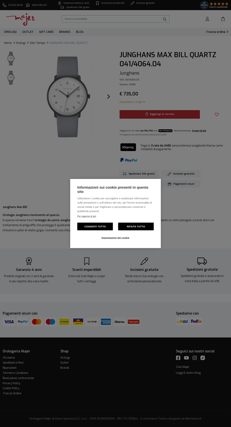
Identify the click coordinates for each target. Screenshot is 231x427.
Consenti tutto (95, 226)
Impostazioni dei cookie (116, 237)
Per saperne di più (86, 216)
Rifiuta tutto (136, 226)
